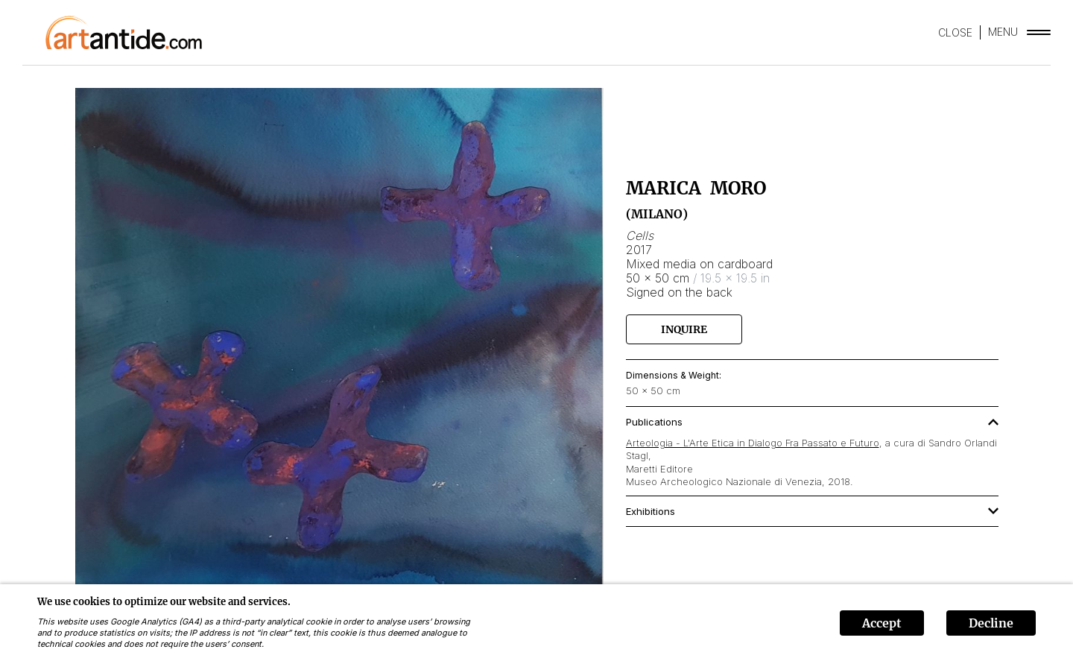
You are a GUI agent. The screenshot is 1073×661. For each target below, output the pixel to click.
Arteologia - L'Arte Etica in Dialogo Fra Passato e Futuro (752, 443)
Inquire (684, 329)
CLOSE (955, 32)
